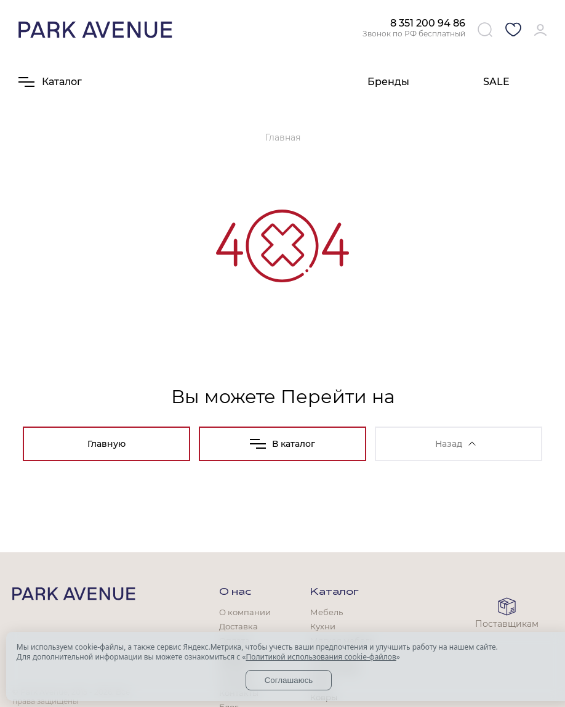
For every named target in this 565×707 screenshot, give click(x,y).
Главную (106, 443)
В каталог (282, 443)
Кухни (322, 626)
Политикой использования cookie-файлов (321, 657)
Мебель (326, 612)
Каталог (334, 592)
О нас (235, 592)
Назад (455, 443)
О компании (245, 612)
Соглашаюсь (289, 680)
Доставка (238, 626)
